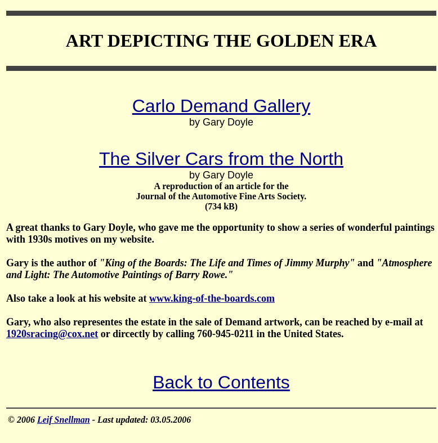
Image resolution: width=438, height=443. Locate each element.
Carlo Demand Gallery (221, 106)
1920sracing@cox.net (52, 333)
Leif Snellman (63, 419)
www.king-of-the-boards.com (212, 298)
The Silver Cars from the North (221, 159)
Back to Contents (221, 382)
